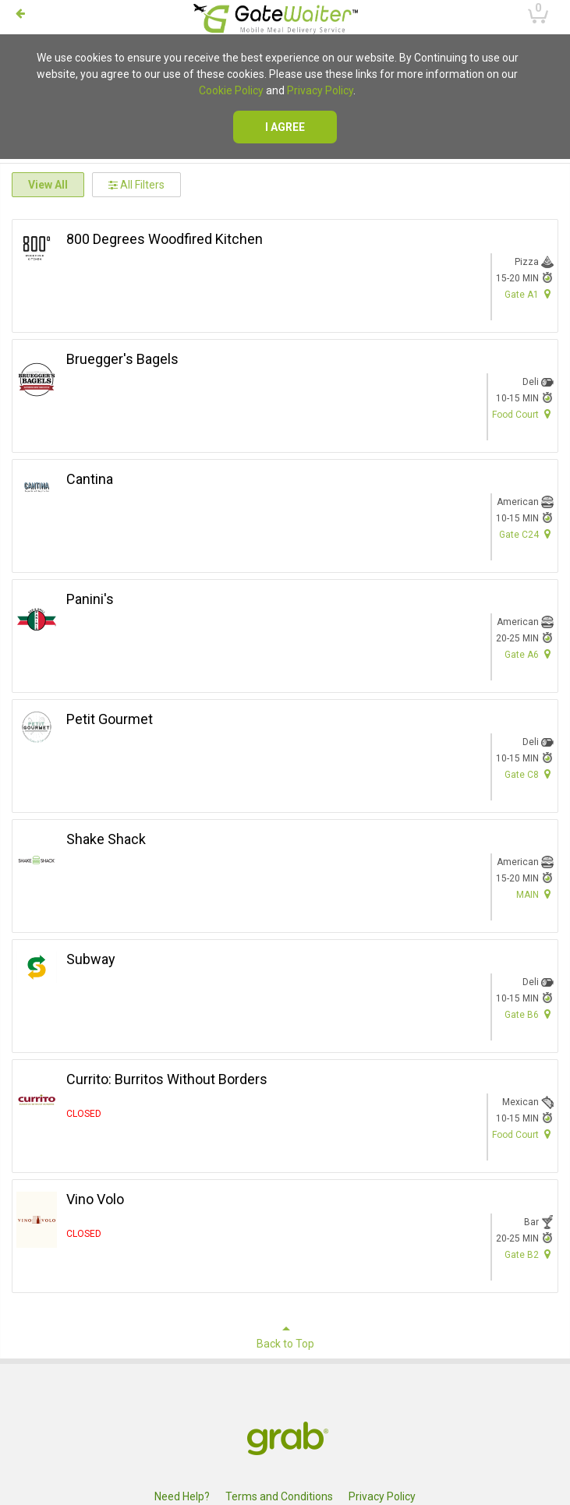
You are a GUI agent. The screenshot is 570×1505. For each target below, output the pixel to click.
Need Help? (182, 1496)
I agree (285, 127)
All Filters (136, 184)
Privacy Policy (320, 90)
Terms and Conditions (279, 1496)
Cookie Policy (231, 90)
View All (48, 184)
